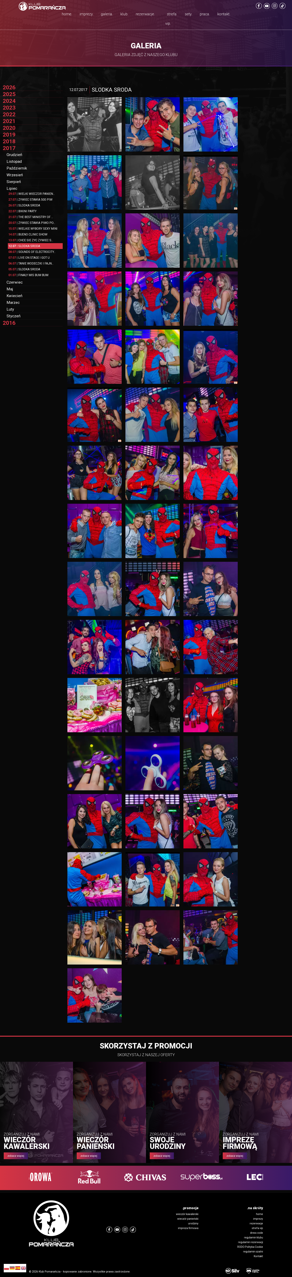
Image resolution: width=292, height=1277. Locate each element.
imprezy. (87, 14)
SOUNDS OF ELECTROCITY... (31, 252)
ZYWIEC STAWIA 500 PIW (30, 199)
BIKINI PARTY (22, 211)
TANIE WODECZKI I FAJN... (30, 263)
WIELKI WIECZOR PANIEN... (31, 194)
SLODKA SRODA (24, 205)
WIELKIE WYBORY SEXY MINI (32, 228)
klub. (124, 14)
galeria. (107, 14)
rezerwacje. (145, 14)
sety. (188, 14)
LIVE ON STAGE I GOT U (29, 257)
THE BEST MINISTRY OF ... (30, 217)
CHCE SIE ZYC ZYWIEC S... (30, 240)
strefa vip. (171, 19)
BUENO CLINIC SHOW (27, 234)
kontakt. (223, 14)
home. (67, 14)
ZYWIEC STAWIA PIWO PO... (31, 223)
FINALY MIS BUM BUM (28, 275)
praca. (205, 14)
